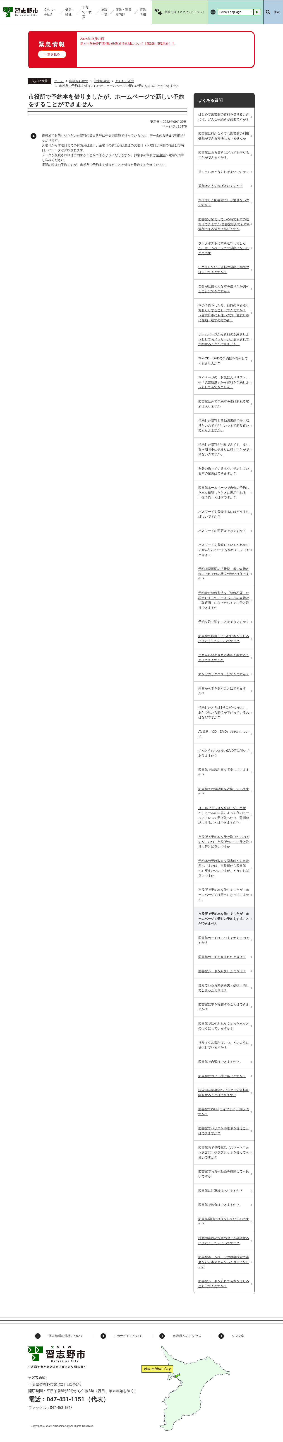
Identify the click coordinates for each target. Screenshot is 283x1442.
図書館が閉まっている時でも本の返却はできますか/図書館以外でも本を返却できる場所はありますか (224, 224)
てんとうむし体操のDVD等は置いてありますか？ (223, 753)
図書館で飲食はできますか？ (219, 1204)
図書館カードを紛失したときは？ (222, 971)
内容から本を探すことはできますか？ (222, 691)
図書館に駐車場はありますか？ (220, 1190)
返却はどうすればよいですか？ (220, 186)
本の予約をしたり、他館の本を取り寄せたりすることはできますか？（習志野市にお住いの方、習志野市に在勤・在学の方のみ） (223, 313)
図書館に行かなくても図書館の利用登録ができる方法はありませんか (223, 136)
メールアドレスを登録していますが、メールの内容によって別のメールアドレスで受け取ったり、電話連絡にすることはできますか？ (223, 815)
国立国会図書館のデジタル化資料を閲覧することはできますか (223, 1092)
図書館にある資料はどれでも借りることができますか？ (223, 155)
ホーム (59, 81)
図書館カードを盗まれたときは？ (222, 957)
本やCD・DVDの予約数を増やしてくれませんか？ (223, 360)
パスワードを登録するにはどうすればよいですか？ (223, 514)
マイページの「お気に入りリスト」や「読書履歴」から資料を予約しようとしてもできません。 (223, 382)
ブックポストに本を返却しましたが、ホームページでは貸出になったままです (223, 248)
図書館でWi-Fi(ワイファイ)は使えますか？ (223, 1111)
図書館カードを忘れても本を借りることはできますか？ (223, 1283)
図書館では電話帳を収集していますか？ (223, 791)
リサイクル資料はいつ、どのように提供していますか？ (223, 1045)
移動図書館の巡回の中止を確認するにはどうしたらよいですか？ (223, 1240)
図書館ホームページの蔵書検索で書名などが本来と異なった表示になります (223, 1262)
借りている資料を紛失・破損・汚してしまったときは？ (223, 987)
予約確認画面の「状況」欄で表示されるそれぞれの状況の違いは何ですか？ (223, 573)
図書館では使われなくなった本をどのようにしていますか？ (223, 1026)
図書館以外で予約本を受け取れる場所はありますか (223, 404)
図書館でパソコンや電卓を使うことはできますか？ (223, 1130)
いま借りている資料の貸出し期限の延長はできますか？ (223, 269)
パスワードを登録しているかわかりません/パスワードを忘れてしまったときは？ (224, 549)
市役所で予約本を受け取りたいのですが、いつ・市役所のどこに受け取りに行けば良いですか (223, 841)
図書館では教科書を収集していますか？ (223, 772)
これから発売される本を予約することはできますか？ (223, 657)
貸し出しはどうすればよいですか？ (223, 172)
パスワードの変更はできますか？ (222, 531)
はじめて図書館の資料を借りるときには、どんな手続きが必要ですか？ (223, 117)
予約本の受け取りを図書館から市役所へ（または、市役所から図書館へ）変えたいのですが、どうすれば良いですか (223, 868)
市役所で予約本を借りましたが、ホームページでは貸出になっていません (223, 894)
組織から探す (78, 81)
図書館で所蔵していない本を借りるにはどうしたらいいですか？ (223, 638)
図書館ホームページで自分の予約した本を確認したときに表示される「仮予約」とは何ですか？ (223, 492)
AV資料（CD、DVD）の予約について (223, 734)
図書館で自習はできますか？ (219, 1062)
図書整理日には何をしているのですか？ (223, 1221)
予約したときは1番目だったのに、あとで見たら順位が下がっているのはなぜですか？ (223, 712)
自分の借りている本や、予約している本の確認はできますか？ (223, 471)
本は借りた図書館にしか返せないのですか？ (223, 202)
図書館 (160, 155)
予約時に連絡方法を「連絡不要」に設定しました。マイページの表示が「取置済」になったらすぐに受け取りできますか (223, 600)
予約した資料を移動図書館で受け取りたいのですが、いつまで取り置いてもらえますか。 (223, 425)
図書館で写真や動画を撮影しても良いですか (223, 1173)
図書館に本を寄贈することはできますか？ (223, 1006)
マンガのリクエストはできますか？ (223, 674)
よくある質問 (124, 81)
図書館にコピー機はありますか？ (222, 1076)
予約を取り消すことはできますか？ (223, 622)
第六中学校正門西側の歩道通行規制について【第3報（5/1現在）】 (127, 43)
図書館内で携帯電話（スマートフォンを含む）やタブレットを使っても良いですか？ (223, 1152)
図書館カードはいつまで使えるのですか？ (223, 940)
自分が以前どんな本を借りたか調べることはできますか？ (223, 289)
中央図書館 (102, 81)
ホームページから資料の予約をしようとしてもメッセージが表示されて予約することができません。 (223, 339)
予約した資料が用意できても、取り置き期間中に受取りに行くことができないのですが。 (223, 449)
